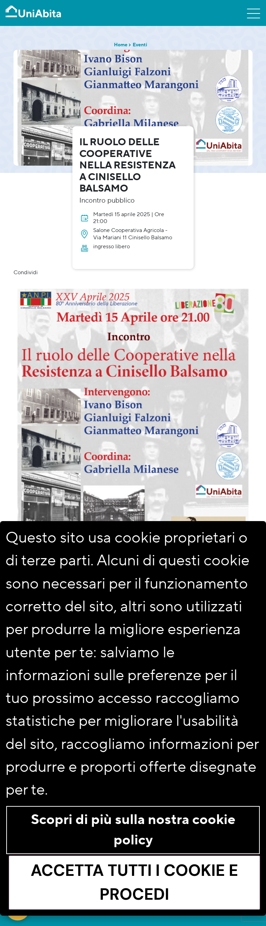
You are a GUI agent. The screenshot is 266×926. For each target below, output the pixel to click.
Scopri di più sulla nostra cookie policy (133, 830)
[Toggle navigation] (253, 13)
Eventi (140, 45)
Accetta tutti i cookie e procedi (134, 882)
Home (120, 45)
